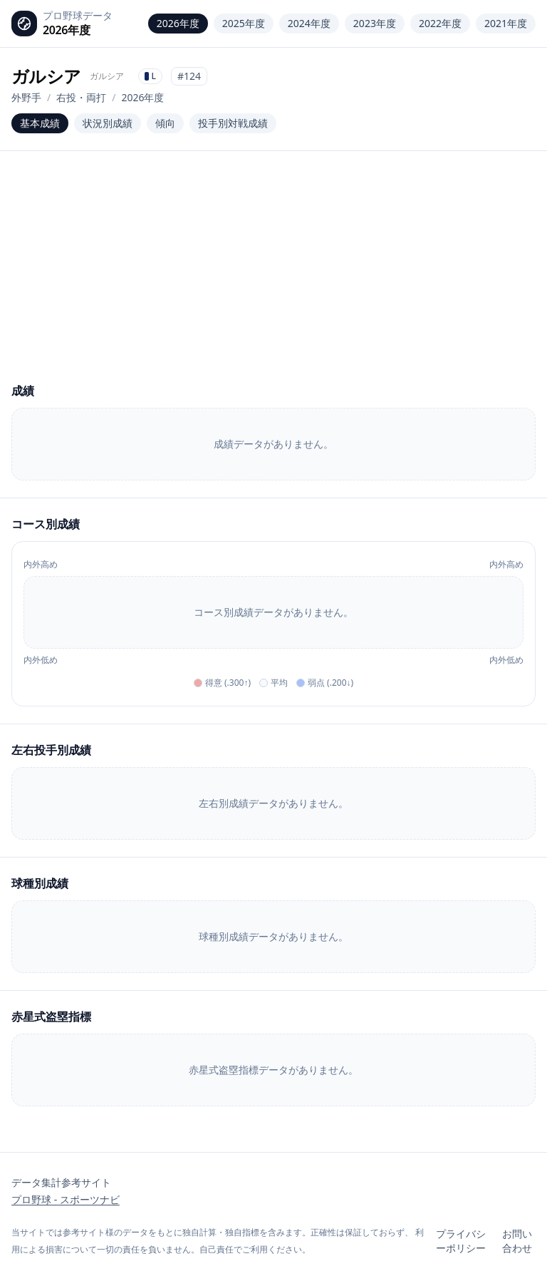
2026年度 (178, 23)
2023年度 (374, 23)
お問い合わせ (517, 1241)
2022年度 (440, 23)
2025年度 (243, 23)
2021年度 (505, 23)
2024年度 (309, 23)
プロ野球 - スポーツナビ (65, 1199)
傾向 (165, 123)
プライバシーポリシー (461, 1241)
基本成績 (40, 123)
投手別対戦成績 (233, 123)
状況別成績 (107, 123)
